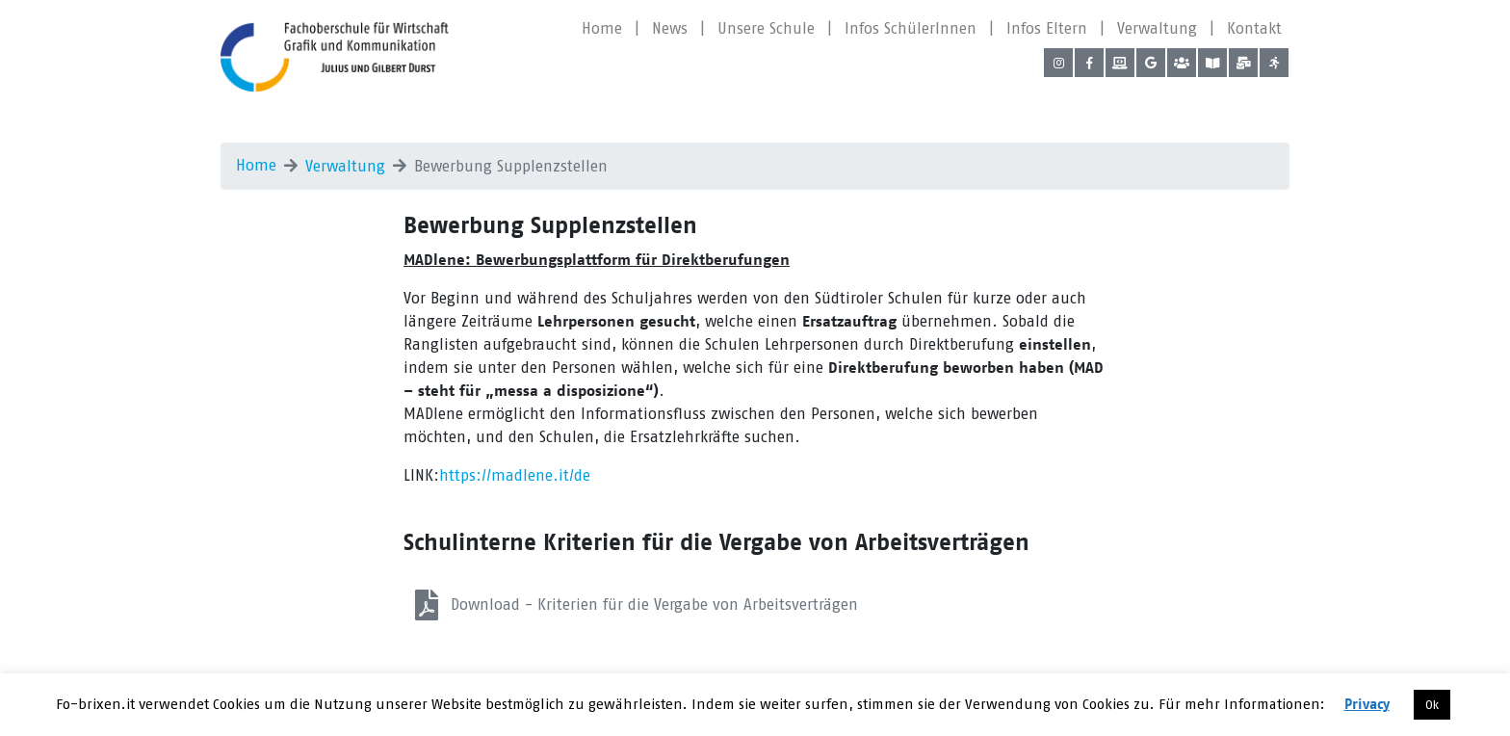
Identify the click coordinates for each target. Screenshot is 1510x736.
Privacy (1367, 704)
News (670, 28)
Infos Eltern (1046, 28)
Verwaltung (1157, 28)
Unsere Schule (766, 28)
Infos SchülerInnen (910, 28)
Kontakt (1254, 28)
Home (602, 28)
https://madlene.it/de (514, 475)
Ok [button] (1432, 704)
